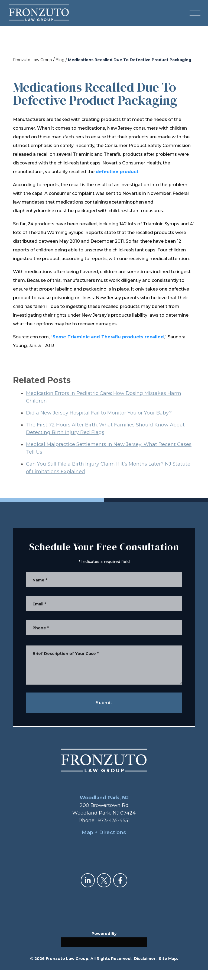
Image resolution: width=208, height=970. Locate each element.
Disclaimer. (145, 958)
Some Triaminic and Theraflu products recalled (108, 336)
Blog (60, 59)
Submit (104, 702)
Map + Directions (104, 832)
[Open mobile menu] (195, 13)
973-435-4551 (114, 821)
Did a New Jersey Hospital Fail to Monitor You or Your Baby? (99, 421)
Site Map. (168, 958)
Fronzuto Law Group (32, 59)
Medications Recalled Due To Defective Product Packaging (129, 59)
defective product (117, 171)
